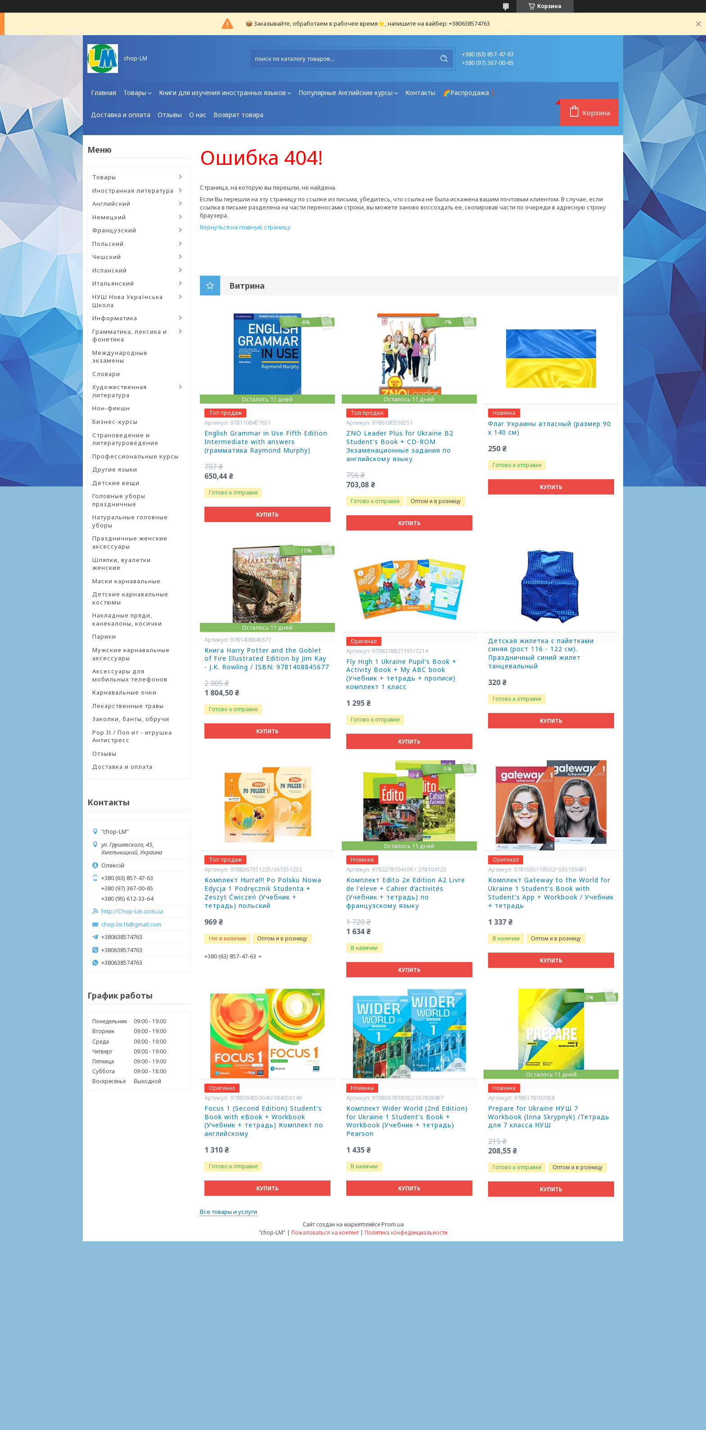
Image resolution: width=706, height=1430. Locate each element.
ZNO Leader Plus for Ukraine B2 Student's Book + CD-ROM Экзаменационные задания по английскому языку (399, 446)
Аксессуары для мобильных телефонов (129, 675)
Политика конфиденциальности (406, 1232)
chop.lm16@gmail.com (131, 924)
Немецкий (109, 217)
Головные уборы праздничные (118, 500)
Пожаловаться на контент (325, 1232)
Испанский (109, 270)
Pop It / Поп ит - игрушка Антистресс (132, 736)
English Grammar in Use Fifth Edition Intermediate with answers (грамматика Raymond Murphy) (265, 441)
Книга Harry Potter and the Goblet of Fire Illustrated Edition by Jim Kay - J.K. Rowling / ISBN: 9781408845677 (266, 659)
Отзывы (170, 114)
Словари (106, 374)
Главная (103, 92)
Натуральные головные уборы (130, 521)
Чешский (106, 257)
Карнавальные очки (124, 692)
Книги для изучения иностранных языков (222, 92)
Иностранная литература (133, 190)
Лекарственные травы (128, 706)
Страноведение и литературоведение (125, 439)
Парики (104, 636)
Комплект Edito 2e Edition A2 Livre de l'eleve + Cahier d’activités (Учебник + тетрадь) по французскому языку (405, 893)
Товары (134, 92)
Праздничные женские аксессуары (129, 542)
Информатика (114, 318)
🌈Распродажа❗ (470, 92)
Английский (111, 204)
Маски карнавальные (126, 581)
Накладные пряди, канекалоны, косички (127, 619)
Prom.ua (392, 1224)
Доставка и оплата (120, 114)
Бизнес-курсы (115, 422)
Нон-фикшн (111, 408)
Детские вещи (116, 483)
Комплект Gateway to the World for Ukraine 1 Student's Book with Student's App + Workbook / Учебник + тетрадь (551, 893)
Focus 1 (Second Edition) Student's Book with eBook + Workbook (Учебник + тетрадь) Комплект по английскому (263, 1121)
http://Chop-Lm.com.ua (132, 911)
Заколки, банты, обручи (130, 719)
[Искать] (444, 59)
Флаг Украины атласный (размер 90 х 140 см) (549, 428)
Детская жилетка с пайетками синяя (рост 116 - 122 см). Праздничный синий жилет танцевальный (541, 654)
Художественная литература (119, 391)
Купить (267, 514)
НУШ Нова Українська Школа (127, 301)
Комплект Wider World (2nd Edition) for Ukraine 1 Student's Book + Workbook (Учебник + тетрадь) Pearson (407, 1121)
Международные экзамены (120, 357)
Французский (114, 230)
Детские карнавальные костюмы (130, 598)
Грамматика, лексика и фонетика (129, 335)
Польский (108, 244)
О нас (197, 114)
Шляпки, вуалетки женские (121, 564)
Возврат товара (238, 114)
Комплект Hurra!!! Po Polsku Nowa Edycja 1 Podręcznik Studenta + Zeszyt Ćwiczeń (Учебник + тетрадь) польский (262, 893)
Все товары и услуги (228, 1212)
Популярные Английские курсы (346, 92)
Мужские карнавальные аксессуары (131, 654)
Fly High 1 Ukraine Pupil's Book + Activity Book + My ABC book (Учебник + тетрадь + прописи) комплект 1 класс (401, 674)
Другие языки (114, 469)
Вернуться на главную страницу (245, 227)
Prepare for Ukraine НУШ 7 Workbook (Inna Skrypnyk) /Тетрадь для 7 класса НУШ (549, 1117)
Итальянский (113, 283)
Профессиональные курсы (135, 456)
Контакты (420, 92)
